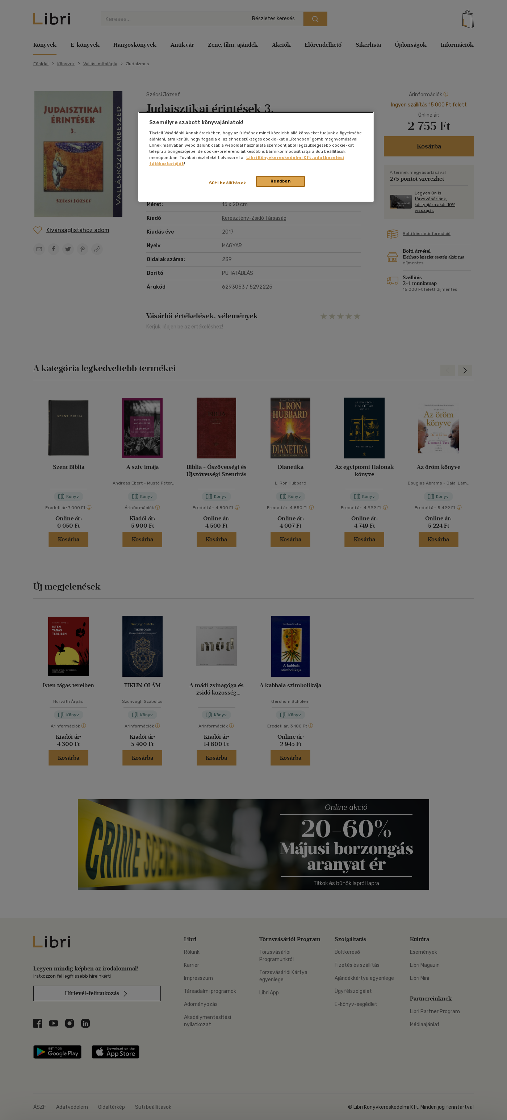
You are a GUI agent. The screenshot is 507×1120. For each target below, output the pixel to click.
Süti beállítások (227, 182)
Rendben (281, 181)
